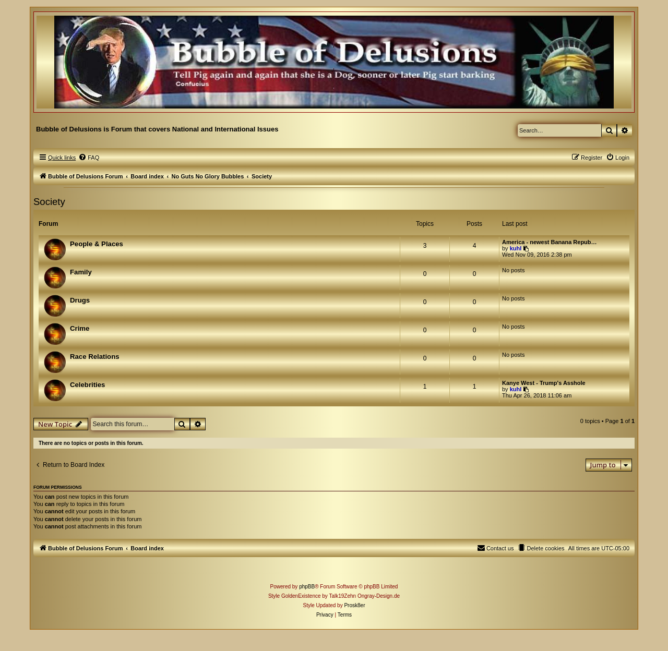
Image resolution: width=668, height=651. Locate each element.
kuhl (516, 248)
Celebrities (87, 385)
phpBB (307, 586)
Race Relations (95, 356)
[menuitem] (88, 157)
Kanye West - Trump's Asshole (544, 383)
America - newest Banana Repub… (549, 242)
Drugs (80, 300)
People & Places (96, 244)
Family (81, 272)
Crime (79, 328)
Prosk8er (354, 605)
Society (49, 201)
